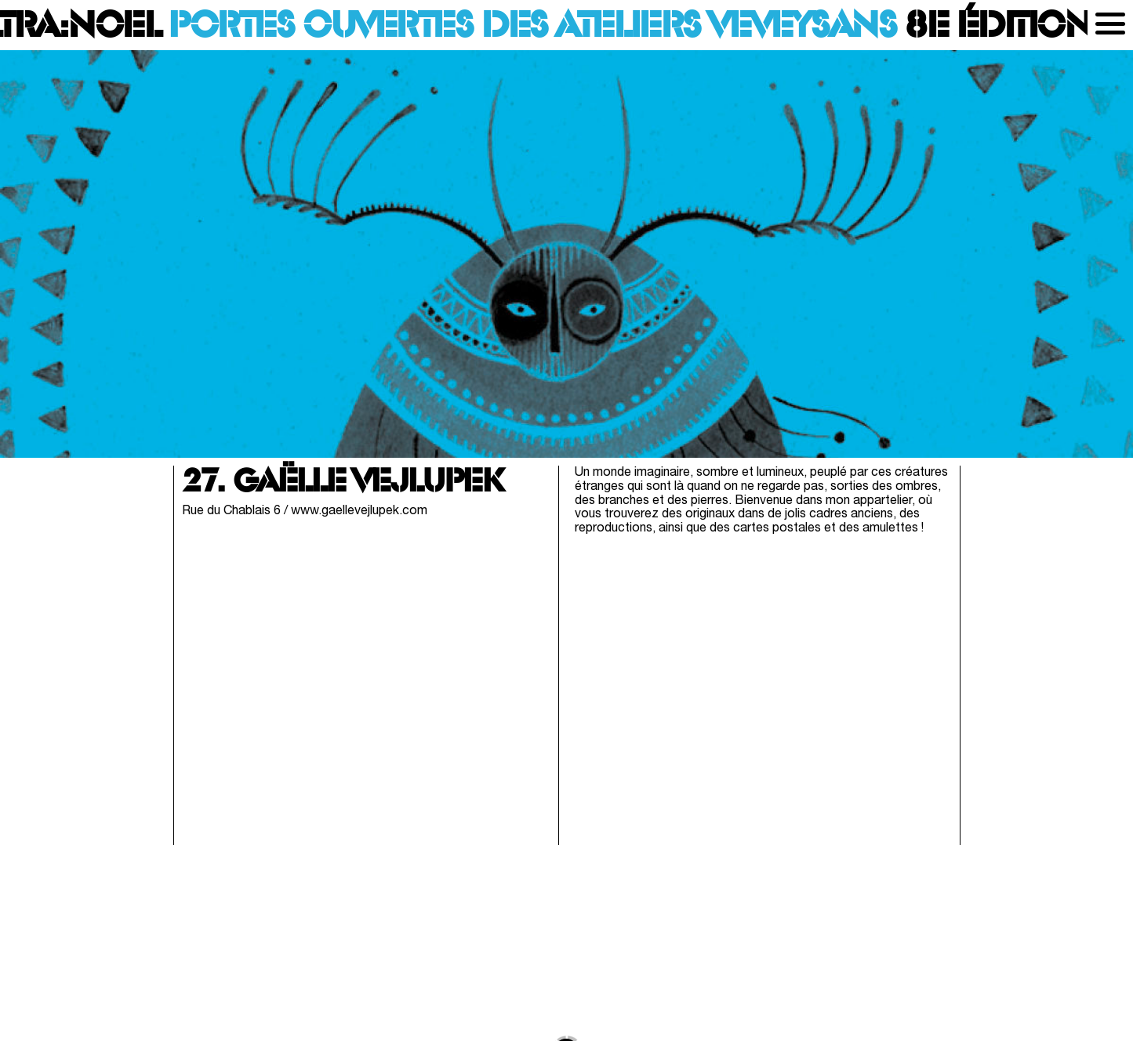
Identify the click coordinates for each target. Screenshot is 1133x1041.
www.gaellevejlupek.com (359, 511)
